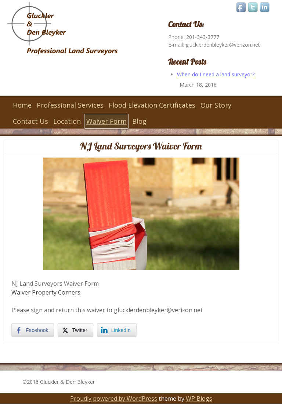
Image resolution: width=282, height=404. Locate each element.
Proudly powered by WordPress (113, 398)
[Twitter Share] (75, 330)
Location (67, 121)
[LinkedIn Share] (117, 330)
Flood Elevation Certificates (152, 105)
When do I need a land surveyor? (215, 74)
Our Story (215, 105)
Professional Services (70, 105)
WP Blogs (199, 398)
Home (22, 105)
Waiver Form (106, 121)
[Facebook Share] (32, 330)
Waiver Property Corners (45, 292)
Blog (139, 121)
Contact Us (30, 121)
